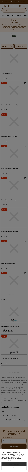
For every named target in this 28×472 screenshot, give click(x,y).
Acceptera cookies (14, 464)
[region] (14, 460)
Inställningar (14, 468)
